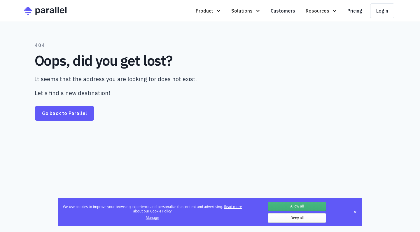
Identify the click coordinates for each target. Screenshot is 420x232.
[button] (208, 10)
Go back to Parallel (64, 113)
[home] (45, 11)
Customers (283, 11)
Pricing (354, 11)
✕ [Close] (355, 212)
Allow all (297, 206)
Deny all (297, 217)
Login (382, 11)
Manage (152, 217)
